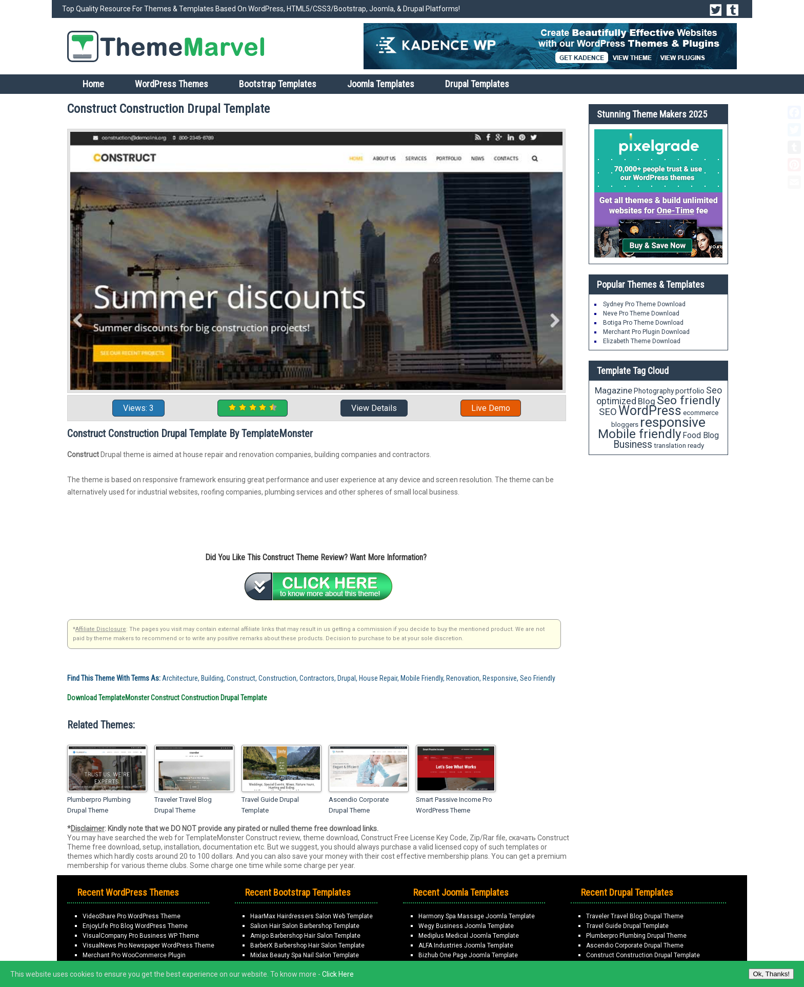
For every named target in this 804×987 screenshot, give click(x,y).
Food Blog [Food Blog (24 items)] (700, 435)
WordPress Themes (171, 83)
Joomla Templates (380, 83)
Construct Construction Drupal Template (643, 955)
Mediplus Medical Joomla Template (468, 935)
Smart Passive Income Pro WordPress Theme (454, 805)
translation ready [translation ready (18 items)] (679, 445)
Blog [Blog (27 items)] (646, 401)
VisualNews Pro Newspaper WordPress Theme (148, 945)
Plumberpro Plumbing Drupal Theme (99, 805)
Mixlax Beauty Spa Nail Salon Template (304, 955)
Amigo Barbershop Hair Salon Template (305, 935)
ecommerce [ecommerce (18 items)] (700, 413)
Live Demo (490, 408)
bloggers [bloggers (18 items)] (624, 424)
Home (93, 83)
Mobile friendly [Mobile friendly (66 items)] (639, 433)
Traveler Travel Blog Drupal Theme (183, 805)
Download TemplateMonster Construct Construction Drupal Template (167, 698)
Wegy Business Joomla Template (466, 926)
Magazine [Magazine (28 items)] (613, 390)
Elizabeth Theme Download (641, 341)
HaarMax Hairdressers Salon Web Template (311, 916)
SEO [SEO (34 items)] (608, 412)
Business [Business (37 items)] (632, 444)
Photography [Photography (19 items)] (654, 391)
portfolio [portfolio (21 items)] (690, 391)
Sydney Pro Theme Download (644, 304)
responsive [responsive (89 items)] (673, 422)
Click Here (338, 974)
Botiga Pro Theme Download (643, 322)
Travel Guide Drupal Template (270, 805)
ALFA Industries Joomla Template (465, 945)
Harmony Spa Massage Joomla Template (476, 916)
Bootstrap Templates (277, 83)
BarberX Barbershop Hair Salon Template (307, 945)
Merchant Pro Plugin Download (646, 331)
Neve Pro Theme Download (641, 313)
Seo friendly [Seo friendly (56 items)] (688, 400)
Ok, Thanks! (771, 974)
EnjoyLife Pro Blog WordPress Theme (135, 926)
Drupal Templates (477, 83)
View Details (374, 408)
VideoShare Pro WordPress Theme (131, 916)
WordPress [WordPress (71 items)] (649, 410)
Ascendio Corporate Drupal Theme (359, 805)
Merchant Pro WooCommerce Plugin (134, 955)
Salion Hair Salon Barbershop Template (304, 926)
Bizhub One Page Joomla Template (468, 955)
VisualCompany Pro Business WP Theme (141, 935)
